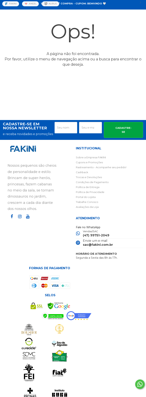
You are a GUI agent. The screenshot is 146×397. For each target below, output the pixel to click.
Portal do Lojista (86, 197)
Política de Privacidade (90, 192)
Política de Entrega (87, 187)
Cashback (82, 172)
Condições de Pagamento (92, 182)
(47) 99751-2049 (96, 235)
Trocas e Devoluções (89, 177)
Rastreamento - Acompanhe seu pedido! (101, 167)
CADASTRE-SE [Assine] (123, 129)
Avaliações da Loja (87, 206)
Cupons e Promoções (89, 162)
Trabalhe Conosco (87, 201)
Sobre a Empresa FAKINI (91, 157)
